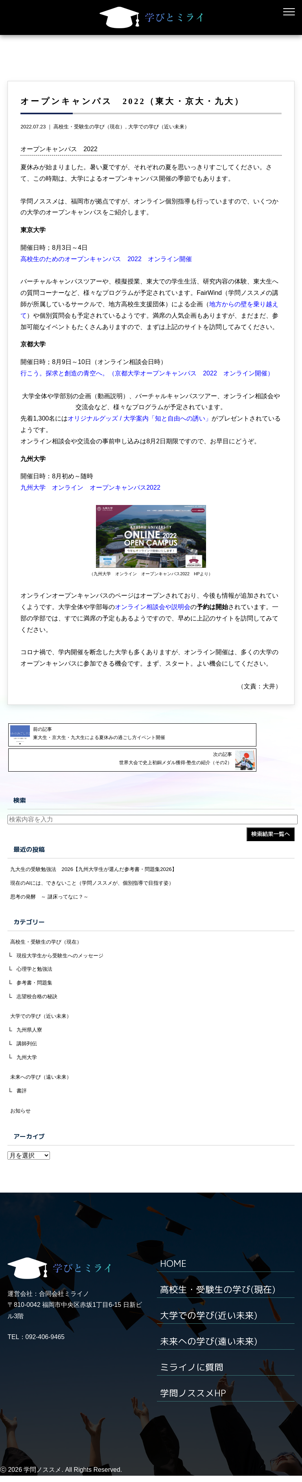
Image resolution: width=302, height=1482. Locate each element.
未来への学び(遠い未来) (211, 1348)
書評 (22, 1098)
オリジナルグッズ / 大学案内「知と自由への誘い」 (139, 435)
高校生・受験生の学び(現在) (220, 1297)
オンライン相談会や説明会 (152, 623)
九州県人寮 (30, 1034)
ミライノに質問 (193, 1374)
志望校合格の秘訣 (39, 999)
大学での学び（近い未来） (159, 143)
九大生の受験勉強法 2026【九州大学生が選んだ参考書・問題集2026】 (100, 866)
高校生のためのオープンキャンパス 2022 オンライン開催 (106, 275)
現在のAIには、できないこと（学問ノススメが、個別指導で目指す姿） (98, 881)
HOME (174, 1272)
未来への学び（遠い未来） (43, 1083)
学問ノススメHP (194, 1399)
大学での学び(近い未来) (211, 1323)
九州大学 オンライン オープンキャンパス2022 (90, 504)
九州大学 (28, 1063)
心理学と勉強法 (36, 970)
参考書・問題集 (36, 984)
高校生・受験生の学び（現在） (89, 143)
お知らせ (21, 1119)
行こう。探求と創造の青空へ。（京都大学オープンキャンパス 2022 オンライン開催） (147, 389)
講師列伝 (28, 1048)
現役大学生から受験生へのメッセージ (63, 956)
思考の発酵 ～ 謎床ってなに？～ (52, 895)
